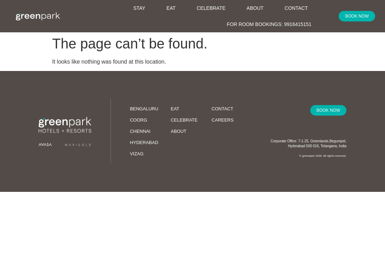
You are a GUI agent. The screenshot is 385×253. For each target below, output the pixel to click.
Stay (143, 7)
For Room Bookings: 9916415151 (269, 24)
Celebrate (211, 8)
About (259, 7)
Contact (296, 8)
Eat (170, 8)
